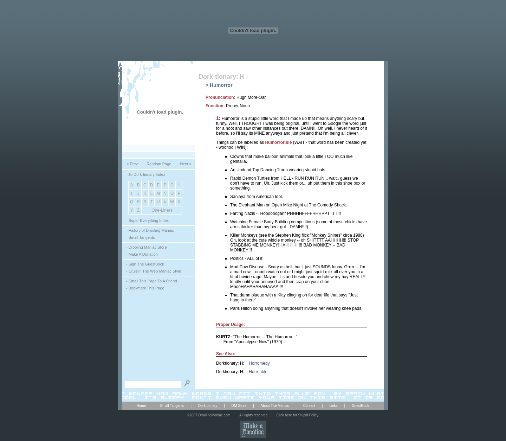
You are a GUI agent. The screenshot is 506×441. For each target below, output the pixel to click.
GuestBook (360, 406)
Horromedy (259, 363)
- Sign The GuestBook (145, 264)
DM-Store (239, 406)
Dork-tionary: (218, 76)
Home (141, 406)
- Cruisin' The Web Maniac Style (153, 271)
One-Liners (161, 210)
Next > (185, 164)
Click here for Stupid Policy (297, 415)
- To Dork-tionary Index (145, 174)
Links (333, 406)
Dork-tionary (207, 406)
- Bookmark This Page (145, 288)
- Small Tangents (140, 237)
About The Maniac (275, 406)
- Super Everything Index (147, 220)
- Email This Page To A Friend (151, 281)
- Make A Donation (142, 254)
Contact (309, 406)
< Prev (132, 164)
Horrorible (258, 371)
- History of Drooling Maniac (150, 230)
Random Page (159, 164)
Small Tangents (172, 406)
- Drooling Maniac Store (146, 247)
